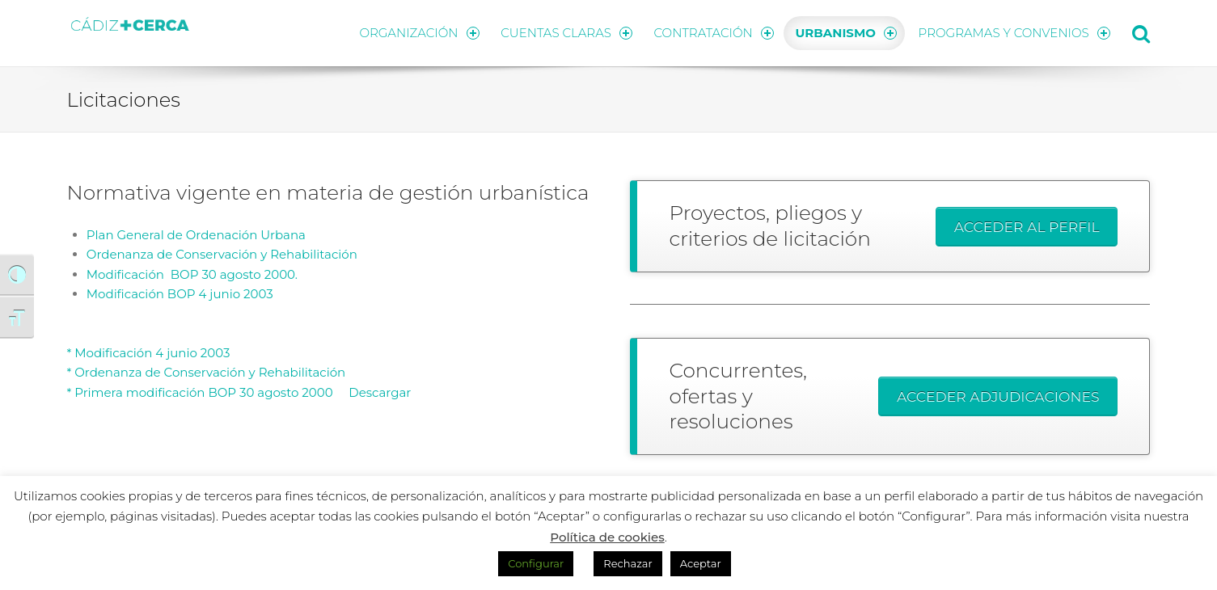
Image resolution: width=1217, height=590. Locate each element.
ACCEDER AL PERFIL (1027, 226)
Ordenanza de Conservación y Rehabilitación (222, 254)
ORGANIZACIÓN (419, 32)
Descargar (374, 392)
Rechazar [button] (627, 563)
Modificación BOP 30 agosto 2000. (192, 274)
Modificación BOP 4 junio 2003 (180, 293)
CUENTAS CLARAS (566, 32)
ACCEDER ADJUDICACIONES (998, 396)
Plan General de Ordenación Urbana (196, 234)
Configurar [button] (536, 563)
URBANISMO (847, 32)
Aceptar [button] (700, 563)
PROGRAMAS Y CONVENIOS (1015, 32)
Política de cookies (607, 537)
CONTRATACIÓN (714, 32)
